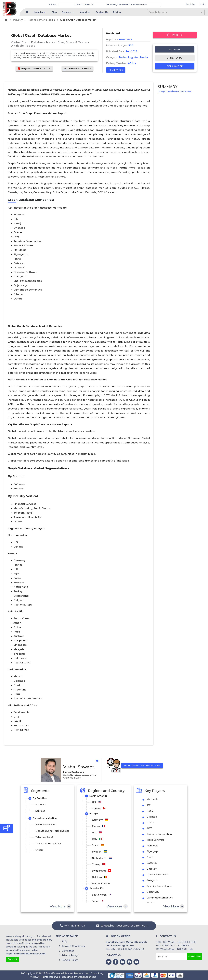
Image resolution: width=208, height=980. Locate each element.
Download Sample (77, 68)
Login (201, 4)
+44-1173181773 (85, 4)
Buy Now (175, 49)
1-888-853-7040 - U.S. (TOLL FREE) (176, 942)
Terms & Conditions (73, 946)
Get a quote (175, 66)
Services (66, 12)
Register (191, 4)
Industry (38, 12)
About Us (85, 12)
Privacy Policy (70, 955)
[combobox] (171, 12)
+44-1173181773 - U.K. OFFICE (173, 945)
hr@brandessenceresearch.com (25, 953)
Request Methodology (34, 68)
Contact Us (101, 12)
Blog (54, 12)
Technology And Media (41, 20)
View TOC (115, 70)
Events (52, 4)
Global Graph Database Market (78, 20)
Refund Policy (70, 960)
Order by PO (175, 58)
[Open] (201, 12)
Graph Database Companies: (175, 91)
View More (60, 906)
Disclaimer (68, 950)
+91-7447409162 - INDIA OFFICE (174, 949)
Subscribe (194, 956)
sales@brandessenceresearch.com (128, 4)
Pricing (117, 12)
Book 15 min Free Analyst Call (142, 765)
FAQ (64, 941)
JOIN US (12, 959)
